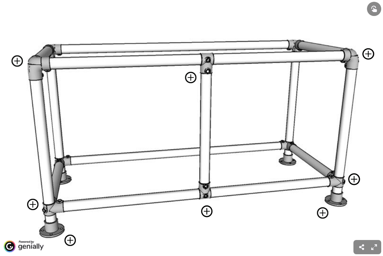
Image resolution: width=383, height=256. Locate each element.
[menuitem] (374, 247)
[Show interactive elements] (374, 9)
